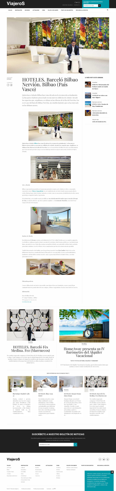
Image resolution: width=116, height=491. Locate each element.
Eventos (58, 475)
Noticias (58, 477)
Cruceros (37, 475)
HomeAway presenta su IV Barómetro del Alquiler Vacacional (84, 352)
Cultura (58, 473)
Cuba (43, 10)
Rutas (8, 469)
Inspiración (18, 10)
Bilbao (36, 143)
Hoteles (9, 79)
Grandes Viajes (10, 471)
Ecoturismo (23, 475)
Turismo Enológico (70, 469)
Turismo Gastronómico (71, 467)
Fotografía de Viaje (25, 479)
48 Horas (9, 467)
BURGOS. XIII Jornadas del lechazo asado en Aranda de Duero (100, 87)
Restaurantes (38, 469)
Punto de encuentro (67, 10)
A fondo (9, 473)
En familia (23, 471)
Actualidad (36, 10)
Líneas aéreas (38, 471)
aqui (94, 486)
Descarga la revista (82, 10)
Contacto (77, 5)
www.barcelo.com (26, 302)
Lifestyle (23, 481)
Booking (27, 10)
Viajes (10, 10)
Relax (22, 473)
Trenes (37, 473)
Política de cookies (26, 488)
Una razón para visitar (26, 477)
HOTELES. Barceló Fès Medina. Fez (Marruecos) (30, 349)
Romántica (23, 469)
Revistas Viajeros (68, 5)
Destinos (58, 467)
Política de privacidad (38, 488)
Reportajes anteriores (97, 102)
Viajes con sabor (53, 10)
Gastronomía (59, 471)
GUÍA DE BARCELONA (99, 122)
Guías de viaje (95, 119)
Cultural (23, 467)
